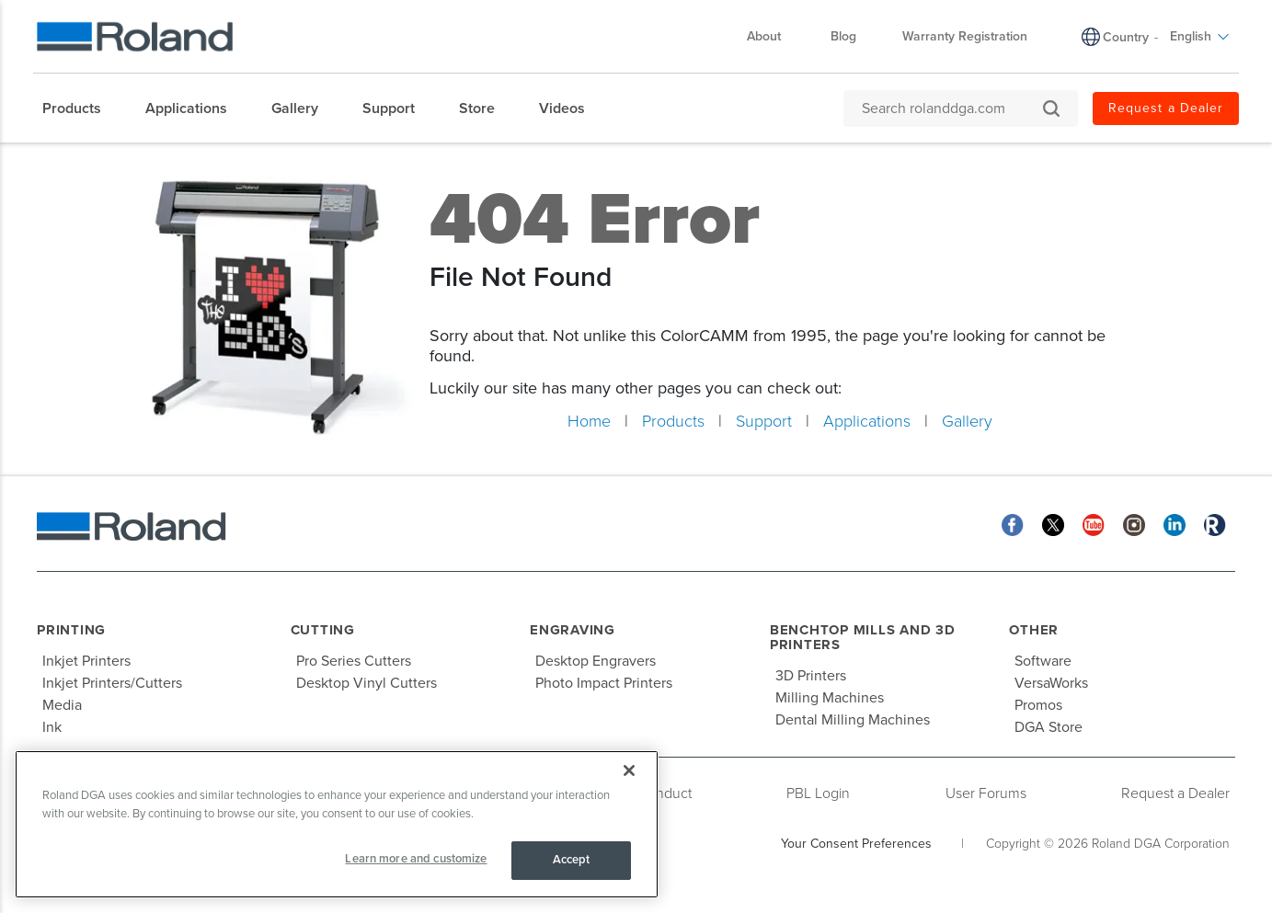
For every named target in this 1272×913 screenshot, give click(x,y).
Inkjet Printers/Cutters (112, 683)
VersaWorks (1051, 683)
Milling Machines (829, 698)
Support (764, 421)
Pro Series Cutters (353, 661)
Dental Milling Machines (852, 720)
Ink (52, 727)
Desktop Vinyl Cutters (366, 683)
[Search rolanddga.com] (951, 108)
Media (62, 705)
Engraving (572, 630)
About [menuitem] (773, 36)
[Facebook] (1013, 523)
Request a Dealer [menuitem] (1165, 108)
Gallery (967, 421)
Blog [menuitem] (843, 36)
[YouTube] (1094, 523)
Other (1034, 630)
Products (673, 421)
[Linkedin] (1174, 523)
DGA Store (1048, 727)
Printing (71, 630)
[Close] (629, 770)
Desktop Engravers (595, 661)
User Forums (985, 793)
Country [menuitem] (1126, 37)
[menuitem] (81, 108)
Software (1042, 661)
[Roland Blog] (1215, 523)
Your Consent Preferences (856, 843)
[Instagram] (1134, 523)
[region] (337, 824)
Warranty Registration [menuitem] (964, 36)
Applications (867, 421)
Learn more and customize (416, 858)
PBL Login (818, 793)
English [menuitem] (1200, 36)
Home (589, 421)
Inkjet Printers (86, 661)
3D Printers (810, 676)
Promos (1038, 705)
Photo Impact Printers (603, 683)
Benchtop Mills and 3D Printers (863, 638)
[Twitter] (1053, 523)
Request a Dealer (1175, 793)
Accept (571, 859)
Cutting (323, 630)
